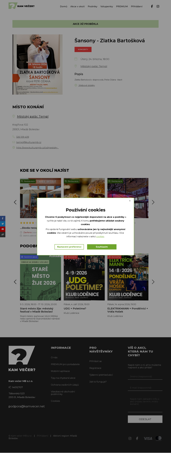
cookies (114, 237)
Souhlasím (102, 247)
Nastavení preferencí (69, 247)
